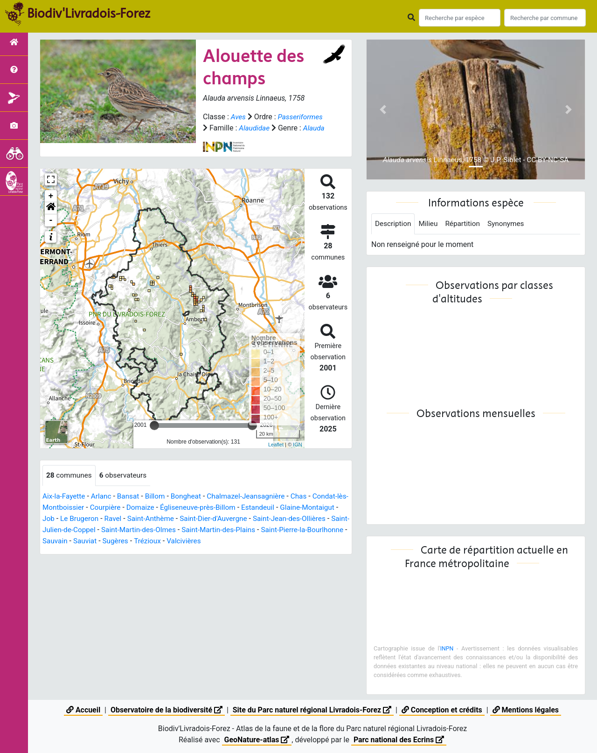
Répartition (466, 223)
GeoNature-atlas (256, 739)
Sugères (210, 552)
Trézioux (243, 552)
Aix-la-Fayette (64, 507)
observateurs (126, 486)
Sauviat (179, 552)
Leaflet (276, 456)
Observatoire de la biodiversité (166, 709)
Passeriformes (226, 127)
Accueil (82, 709)
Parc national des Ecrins (399, 739)
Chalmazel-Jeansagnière (254, 507)
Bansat (131, 507)
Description (394, 223)
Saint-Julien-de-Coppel (124, 541)
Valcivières (281, 552)
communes (70, 486)
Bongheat (191, 507)
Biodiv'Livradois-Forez (88, 13)
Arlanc (103, 507)
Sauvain (147, 552)
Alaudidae (304, 127)
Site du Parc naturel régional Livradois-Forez (312, 709)
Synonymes (511, 223)
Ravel (155, 530)
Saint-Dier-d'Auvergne (260, 530)
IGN (297, 456)
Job (88, 530)
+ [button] (51, 207)
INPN (447, 648)
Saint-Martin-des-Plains (289, 541)
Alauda (246, 139)
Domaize (156, 518)
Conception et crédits (442, 709)
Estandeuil (278, 518)
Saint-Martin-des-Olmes (206, 541)
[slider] (154, 436)
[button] (51, 219)
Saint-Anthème (194, 530)
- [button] (51, 231)
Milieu (430, 223)
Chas (308, 507)
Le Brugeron (120, 530)
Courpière (120, 518)
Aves (238, 116)
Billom (159, 507)
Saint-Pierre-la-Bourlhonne (85, 552)
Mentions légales (526, 709)
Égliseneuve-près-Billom (215, 518)
